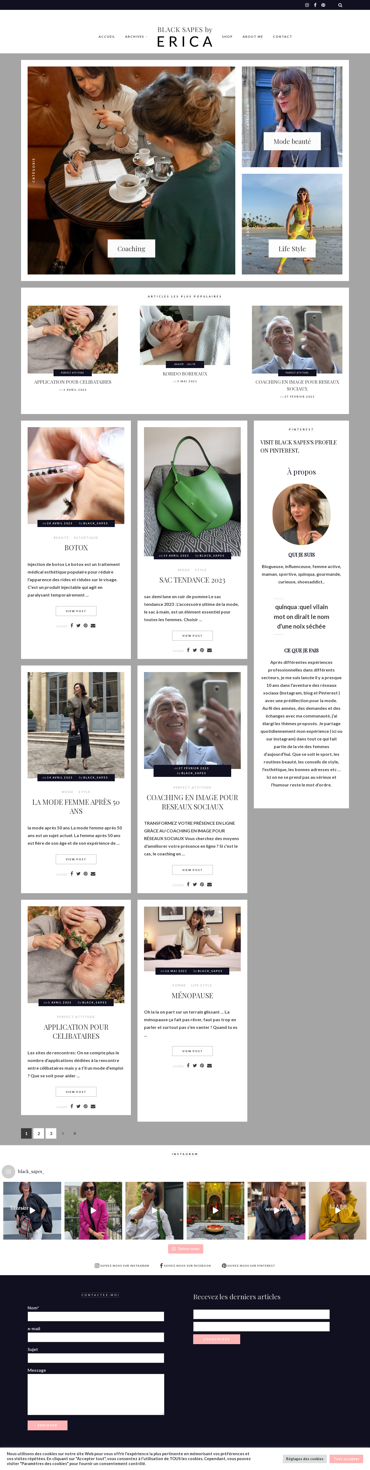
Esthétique (86, 537)
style (201, 570)
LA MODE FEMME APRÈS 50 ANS (76, 806)
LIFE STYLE (201, 985)
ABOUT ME (253, 36)
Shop (227, 36)
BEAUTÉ (179, 364)
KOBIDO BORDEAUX (185, 373)
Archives (134, 36)
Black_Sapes (95, 523)
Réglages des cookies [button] (305, 1459)
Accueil (107, 36)
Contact (282, 36)
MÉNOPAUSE (192, 995)
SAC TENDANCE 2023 (192, 579)
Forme (179, 985)
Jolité (191, 364)
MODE (184, 570)
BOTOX (76, 547)
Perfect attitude (72, 373)
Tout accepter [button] (346, 1458)
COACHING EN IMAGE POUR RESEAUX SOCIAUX (297, 385)
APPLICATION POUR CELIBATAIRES (72, 381)
